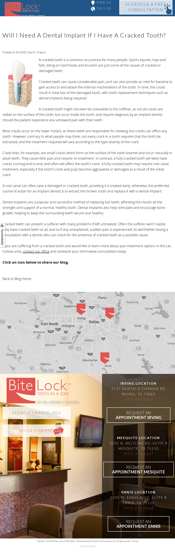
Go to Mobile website (87, 546)
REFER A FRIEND (36, 430)
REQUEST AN (138, 415)
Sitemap (135, 541)
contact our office (36, 251)
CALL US (104, 8)
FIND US (104, 2)
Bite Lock (58, 541)
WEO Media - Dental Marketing (77, 541)
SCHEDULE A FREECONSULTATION (145, 7)
